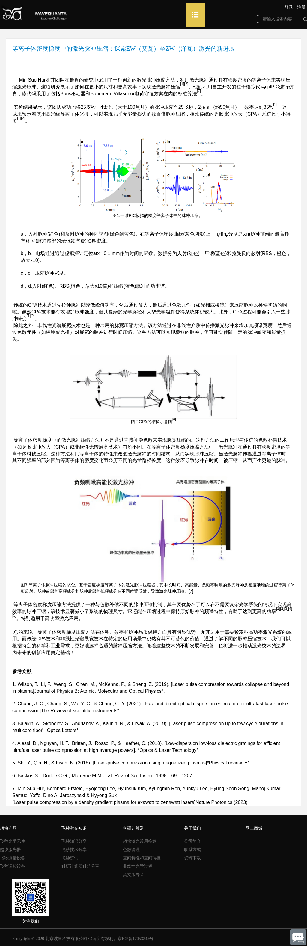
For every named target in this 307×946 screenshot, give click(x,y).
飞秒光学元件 (12, 841)
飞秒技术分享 (74, 849)
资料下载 (192, 858)
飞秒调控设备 (12, 866)
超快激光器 (10, 849)
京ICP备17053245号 (136, 938)
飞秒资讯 (69, 858)
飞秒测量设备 (12, 858)
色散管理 (131, 849)
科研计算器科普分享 (80, 866)
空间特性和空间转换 (142, 858)
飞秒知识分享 (74, 841)
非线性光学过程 (137, 866)
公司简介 (192, 841)
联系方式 (192, 849)
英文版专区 (133, 875)
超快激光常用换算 (139, 841)
